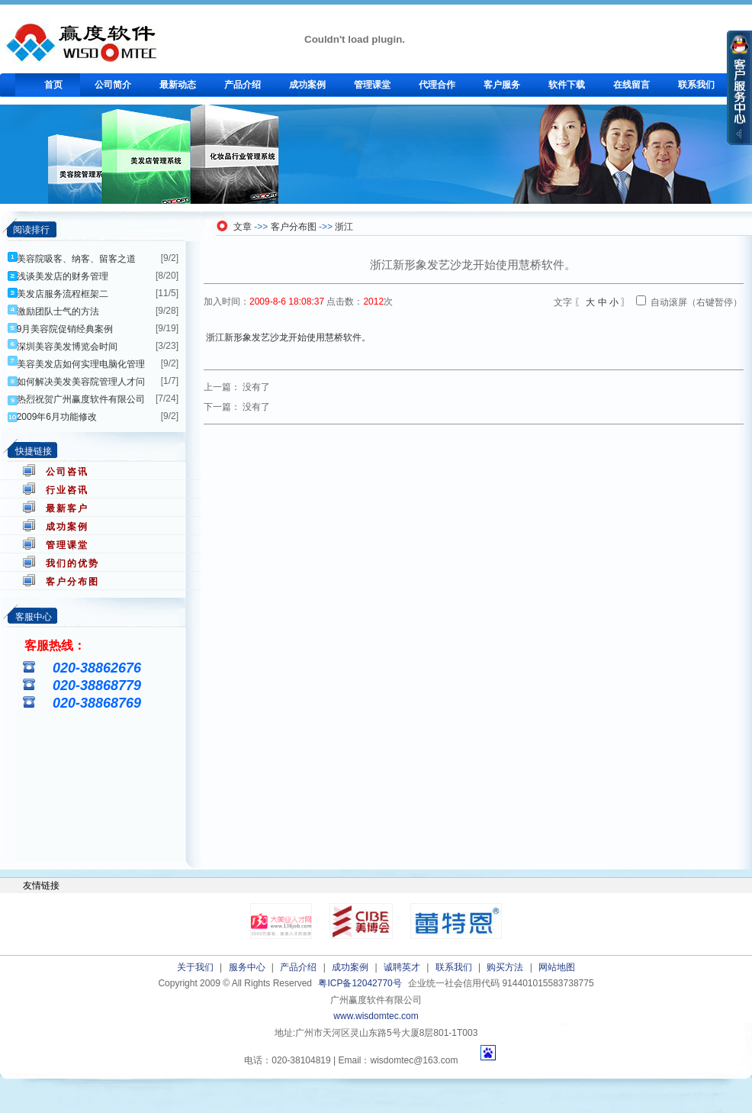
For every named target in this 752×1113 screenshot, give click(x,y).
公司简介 (113, 84)
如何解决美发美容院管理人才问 (81, 381)
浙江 (344, 226)
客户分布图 (72, 581)
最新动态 (177, 84)
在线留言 (631, 84)
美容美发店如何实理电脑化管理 (81, 364)
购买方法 (505, 967)
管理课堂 (372, 84)
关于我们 (195, 967)
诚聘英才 (402, 967)
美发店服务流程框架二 (62, 294)
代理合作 (437, 84)
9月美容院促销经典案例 (65, 329)
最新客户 (67, 508)
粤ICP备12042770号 (359, 983)
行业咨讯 (67, 490)
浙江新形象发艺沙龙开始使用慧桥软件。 (288, 337)
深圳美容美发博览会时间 (67, 346)
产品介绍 (242, 84)
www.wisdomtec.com (375, 1016)
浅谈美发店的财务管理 (62, 276)
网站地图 (556, 967)
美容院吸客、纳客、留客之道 (76, 258)
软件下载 (566, 84)
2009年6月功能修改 (57, 416)
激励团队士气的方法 (58, 311)
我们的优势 (72, 563)
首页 (53, 84)
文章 (242, 226)
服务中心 (247, 967)
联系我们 (696, 84)
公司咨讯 (67, 471)
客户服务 (502, 84)
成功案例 (307, 84)
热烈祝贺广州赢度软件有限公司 (81, 399)
